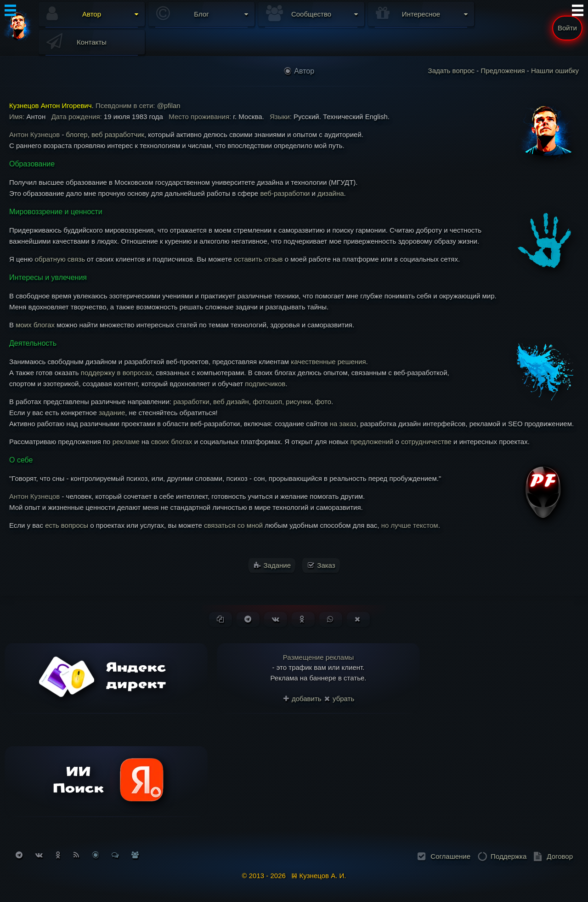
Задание (272, 565)
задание (112, 413)
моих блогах (35, 325)
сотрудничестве (426, 441)
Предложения (503, 70)
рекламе (126, 441)
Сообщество (311, 14)
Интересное (421, 14)
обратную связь (59, 259)
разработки (191, 401)
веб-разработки (285, 193)
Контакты (92, 42)
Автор (91, 14)
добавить (302, 698)
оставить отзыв (258, 259)
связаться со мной (233, 525)
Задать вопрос (451, 70)
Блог (201, 14)
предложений (372, 441)
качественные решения (328, 361)
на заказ (343, 424)
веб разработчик (117, 134)
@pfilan (169, 105)
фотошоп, (269, 401)
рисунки (298, 401)
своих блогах (171, 441)
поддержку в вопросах (116, 373)
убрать (339, 698)
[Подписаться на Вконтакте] (39, 855)
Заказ (321, 565)
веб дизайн (231, 401)
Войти (567, 28)
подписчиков (265, 384)
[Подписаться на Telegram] (19, 855)
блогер (77, 134)
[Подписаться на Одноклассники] (58, 855)
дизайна (330, 193)
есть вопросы (66, 525)
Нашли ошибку (555, 70)
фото (323, 401)
